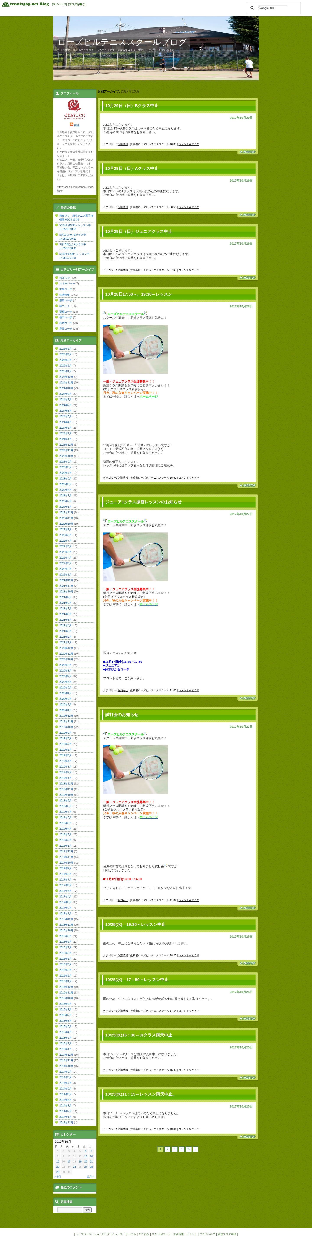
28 (91, 1166)
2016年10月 (66, 930)
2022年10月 (66, 523)
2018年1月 (65, 845)
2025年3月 (65, 359)
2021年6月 (65, 614)
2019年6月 (65, 749)
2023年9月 (65, 461)
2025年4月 (65, 354)
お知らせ (123, 690)
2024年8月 (65, 399)
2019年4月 (65, 761)
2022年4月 (65, 557)
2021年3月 (65, 631)
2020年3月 (65, 698)
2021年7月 (65, 608)
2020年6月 (65, 681)
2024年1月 (65, 439)
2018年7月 (65, 811)
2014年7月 (65, 1082)
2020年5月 (65, 687)
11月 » (90, 1176)
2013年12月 (66, 1122)
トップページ (83, 1234)
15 (57, 1161)
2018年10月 (66, 794)
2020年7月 (65, 676)
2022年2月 (65, 568)
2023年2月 (65, 501)
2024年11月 (66, 382)
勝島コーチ (65, 300)
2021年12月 (66, 580)
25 (74, 1166)
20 (85, 1161)
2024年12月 (66, 376)
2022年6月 (65, 546)
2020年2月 (65, 704)
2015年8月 (65, 1009)
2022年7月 (65, 540)
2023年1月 (65, 506)
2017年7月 (65, 879)
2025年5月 (65, 348)
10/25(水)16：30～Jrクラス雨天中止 (138, 1035)
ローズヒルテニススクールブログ (122, 42)
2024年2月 (65, 433)
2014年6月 (65, 1088)
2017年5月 (65, 890)
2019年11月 (66, 721)
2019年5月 (65, 755)
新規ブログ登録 (227, 1234)
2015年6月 (65, 1020)
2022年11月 (66, 518)
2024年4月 (65, 422)
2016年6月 (65, 953)
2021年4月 (65, 625)
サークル (130, 1234)
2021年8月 (65, 602)
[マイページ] (59, 4)
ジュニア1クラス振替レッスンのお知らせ (143, 502)
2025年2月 (65, 365)
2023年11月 (66, 450)
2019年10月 (66, 727)
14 (91, 1156)
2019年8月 (65, 738)
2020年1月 (65, 710)
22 (57, 1166)
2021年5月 (65, 619)
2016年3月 (65, 970)
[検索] (272, 8)
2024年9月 (65, 393)
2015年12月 (66, 986)
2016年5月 (65, 958)
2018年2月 (65, 840)
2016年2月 (65, 975)
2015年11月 (66, 992)
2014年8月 (65, 1077)
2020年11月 (66, 653)
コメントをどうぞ (189, 144)
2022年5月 (65, 552)
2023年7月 (65, 472)
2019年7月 (65, 744)
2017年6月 (65, 885)
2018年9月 (65, 800)
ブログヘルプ (207, 1234)
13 (85, 1156)
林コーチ (64, 306)
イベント (191, 1234)
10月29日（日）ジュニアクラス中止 (138, 231)
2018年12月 (66, 783)
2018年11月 (66, 789)
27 (85, 1166)
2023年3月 (65, 495)
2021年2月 (65, 636)
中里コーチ (65, 289)
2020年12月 (66, 648)
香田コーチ (65, 328)
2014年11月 (66, 1060)
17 (68, 1161)
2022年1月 (65, 574)
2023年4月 (65, 489)
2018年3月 (65, 834)
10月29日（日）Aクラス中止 (131, 168)
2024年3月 (65, 427)
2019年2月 (65, 772)
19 (80, 1161)
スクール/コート (161, 1234)
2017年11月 (66, 857)
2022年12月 (66, 512)
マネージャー (67, 283)
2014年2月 (65, 1111)
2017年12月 (66, 851)
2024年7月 (65, 405)
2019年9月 (65, 732)
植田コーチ (65, 317)
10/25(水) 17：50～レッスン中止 (136, 979)
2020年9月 (65, 665)
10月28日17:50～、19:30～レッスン (138, 294)
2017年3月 (65, 902)
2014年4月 (65, 1099)
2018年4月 (65, 828)
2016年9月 (65, 936)
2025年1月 (65, 371)
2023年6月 (65, 478)
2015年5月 (65, 1026)
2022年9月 (65, 529)
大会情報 (178, 1234)
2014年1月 (65, 1116)
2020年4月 (65, 693)
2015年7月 (65, 1015)
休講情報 (123, 144)
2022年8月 (65, 535)
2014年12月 (66, 1054)
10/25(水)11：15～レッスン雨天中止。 (141, 1094)
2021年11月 (66, 585)
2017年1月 (65, 913)
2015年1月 (65, 1049)
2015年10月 (66, 998)
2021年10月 (66, 591)
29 (57, 1172)
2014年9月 (65, 1071)
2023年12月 (66, 444)
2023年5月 (65, 484)
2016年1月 (65, 981)
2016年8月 (65, 941)
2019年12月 (66, 715)
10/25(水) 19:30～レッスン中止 (135, 924)
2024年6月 (65, 410)
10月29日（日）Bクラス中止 (131, 105)
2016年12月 (66, 919)
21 (91, 1161)
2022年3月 (65, 563)
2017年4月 (65, 896)
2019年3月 (65, 766)
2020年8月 (65, 670)
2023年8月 (65, 467)
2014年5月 (65, 1094)
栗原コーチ (65, 311)
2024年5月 (65, 416)
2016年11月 (66, 924)
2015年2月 (65, 1043)
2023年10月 (66, 456)
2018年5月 (65, 823)
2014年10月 (66, 1066)
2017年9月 (65, 868)
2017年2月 (65, 907)
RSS (77, 125)
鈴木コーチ (65, 323)
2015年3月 (65, 1037)
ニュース (117, 1234)
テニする (143, 1234)
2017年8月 (65, 874)
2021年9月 (65, 597)
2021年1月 (65, 642)
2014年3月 (65, 1105)
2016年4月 (65, 964)
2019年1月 (65, 777)
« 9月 (58, 1176)
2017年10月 (66, 862)
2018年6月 (65, 817)
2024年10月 (66, 388)
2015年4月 (65, 1032)
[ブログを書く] (76, 4)
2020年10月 (66, 659)
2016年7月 (65, 947)
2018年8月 (65, 806)
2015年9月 (65, 1003)
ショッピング (102, 1234)
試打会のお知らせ (121, 714)
